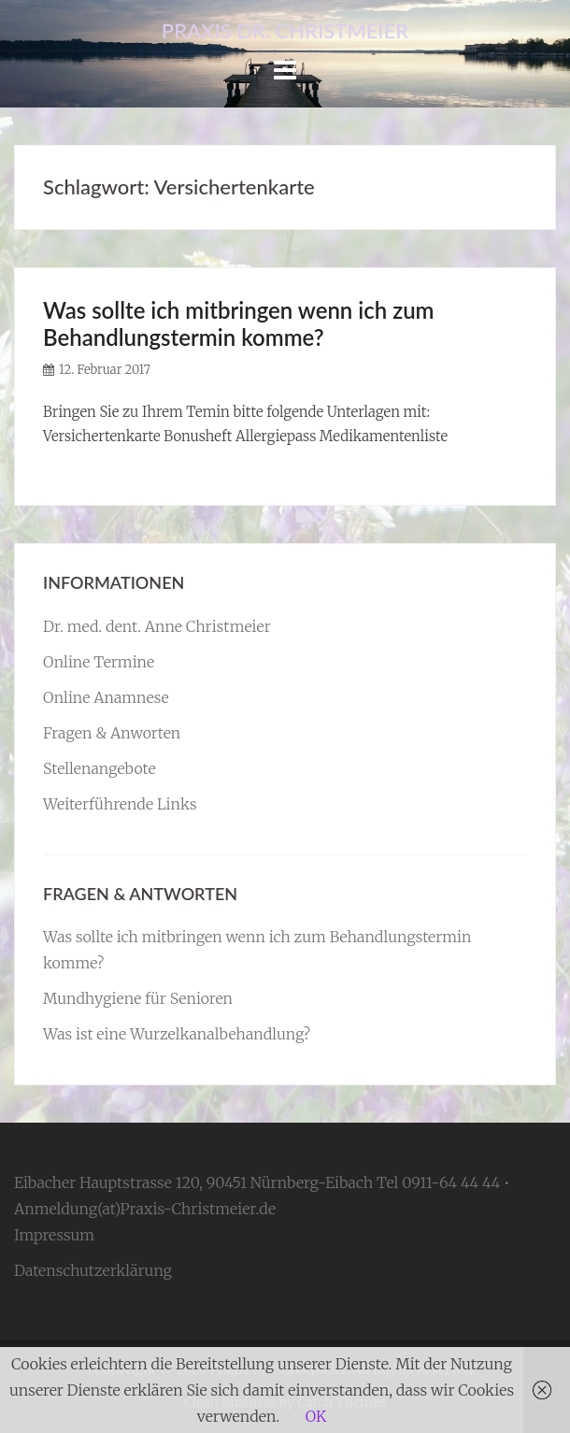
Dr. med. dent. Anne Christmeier (157, 626)
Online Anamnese (106, 697)
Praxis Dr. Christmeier (285, 30)
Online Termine (98, 661)
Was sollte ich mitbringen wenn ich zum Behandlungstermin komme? (239, 323)
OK (316, 1416)
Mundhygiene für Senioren (138, 998)
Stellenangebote (99, 768)
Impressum (54, 1234)
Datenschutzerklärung (93, 1270)
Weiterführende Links (120, 804)
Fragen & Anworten (111, 733)
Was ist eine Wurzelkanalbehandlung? (176, 1034)
